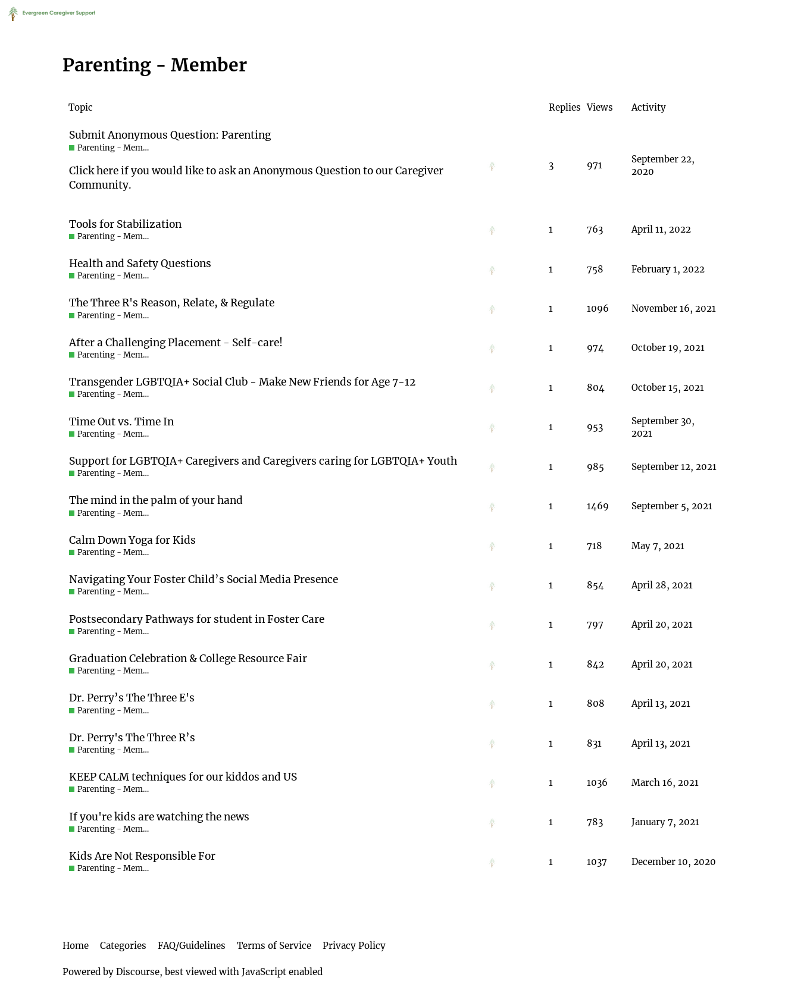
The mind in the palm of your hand (156, 500)
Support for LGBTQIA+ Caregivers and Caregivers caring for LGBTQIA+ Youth (263, 461)
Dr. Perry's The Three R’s (132, 737)
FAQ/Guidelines (192, 945)
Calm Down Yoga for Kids (132, 540)
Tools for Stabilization (125, 224)
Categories (123, 945)
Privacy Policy (354, 945)
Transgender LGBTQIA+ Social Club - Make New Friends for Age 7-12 (242, 381)
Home (75, 945)
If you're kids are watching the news (159, 816)
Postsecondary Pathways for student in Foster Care (196, 619)
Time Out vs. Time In (121, 421)
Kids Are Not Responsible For (142, 856)
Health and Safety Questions (140, 263)
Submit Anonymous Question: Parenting (170, 135)
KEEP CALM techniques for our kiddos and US (183, 777)
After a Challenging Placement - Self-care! (176, 342)
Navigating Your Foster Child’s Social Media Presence (203, 579)
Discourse (137, 971)
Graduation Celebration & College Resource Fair (188, 658)
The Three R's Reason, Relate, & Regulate (171, 302)
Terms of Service (274, 945)
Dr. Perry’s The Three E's (132, 697)
